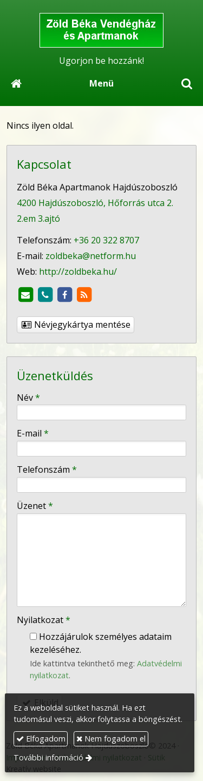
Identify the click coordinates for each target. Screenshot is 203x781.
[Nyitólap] (101, 30)
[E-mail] (25, 294)
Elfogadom (41, 738)
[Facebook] (64, 294)
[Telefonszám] (45, 294)
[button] (187, 83)
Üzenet (35, 506)
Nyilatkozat (43, 620)
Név (28, 397)
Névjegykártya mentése (75, 324)
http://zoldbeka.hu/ (78, 271)
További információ (48, 757)
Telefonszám (47, 469)
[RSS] (84, 294)
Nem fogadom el (111, 738)
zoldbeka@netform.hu (90, 256)
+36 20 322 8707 (106, 240)
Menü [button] (101, 83)
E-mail (33, 433)
